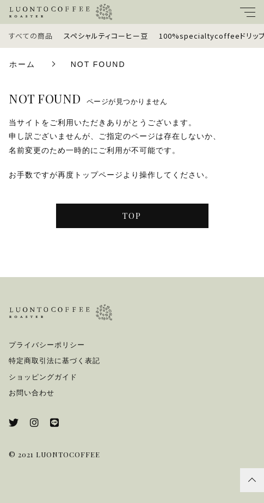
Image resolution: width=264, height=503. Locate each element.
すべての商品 (31, 35)
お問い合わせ (31, 393)
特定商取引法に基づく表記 (54, 361)
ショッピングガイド (43, 377)
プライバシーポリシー (47, 345)
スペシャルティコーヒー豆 (106, 35)
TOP (132, 215)
